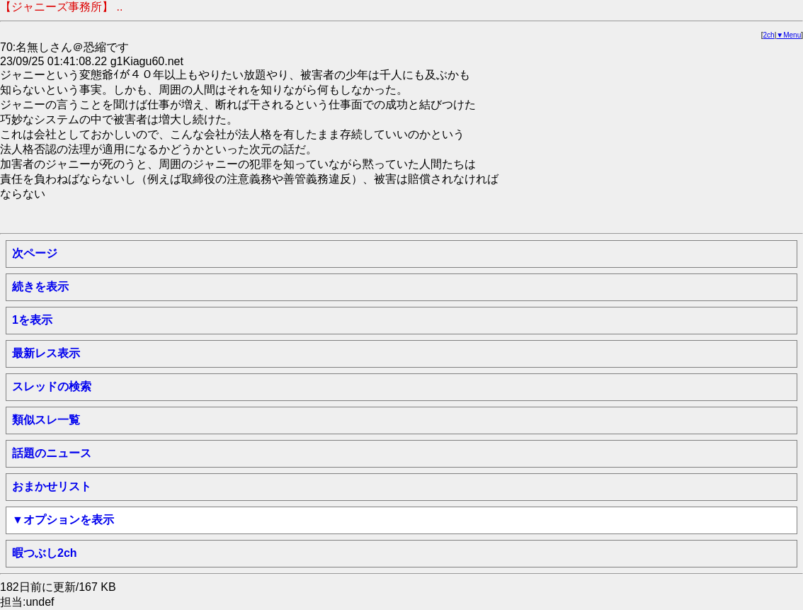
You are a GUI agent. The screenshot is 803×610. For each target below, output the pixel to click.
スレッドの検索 (51, 386)
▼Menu (788, 35)
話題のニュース (51, 453)
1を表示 (32, 320)
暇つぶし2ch (44, 553)
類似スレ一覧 (46, 420)
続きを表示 (40, 287)
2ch (769, 35)
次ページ (34, 253)
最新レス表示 (46, 353)
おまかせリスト (51, 486)
